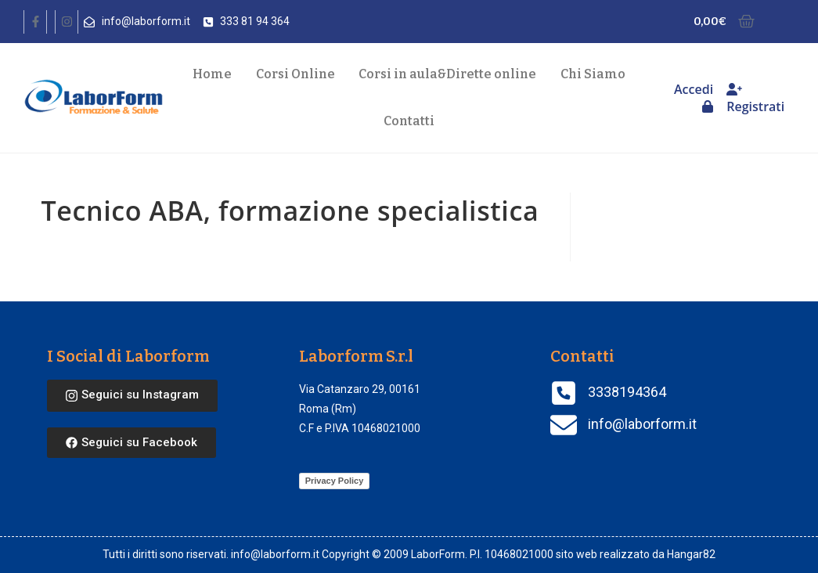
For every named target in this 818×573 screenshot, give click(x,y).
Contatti (409, 121)
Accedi (693, 97)
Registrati (755, 99)
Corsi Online (295, 74)
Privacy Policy (334, 480)
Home (212, 74)
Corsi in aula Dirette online (447, 74)
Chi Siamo (592, 74)
